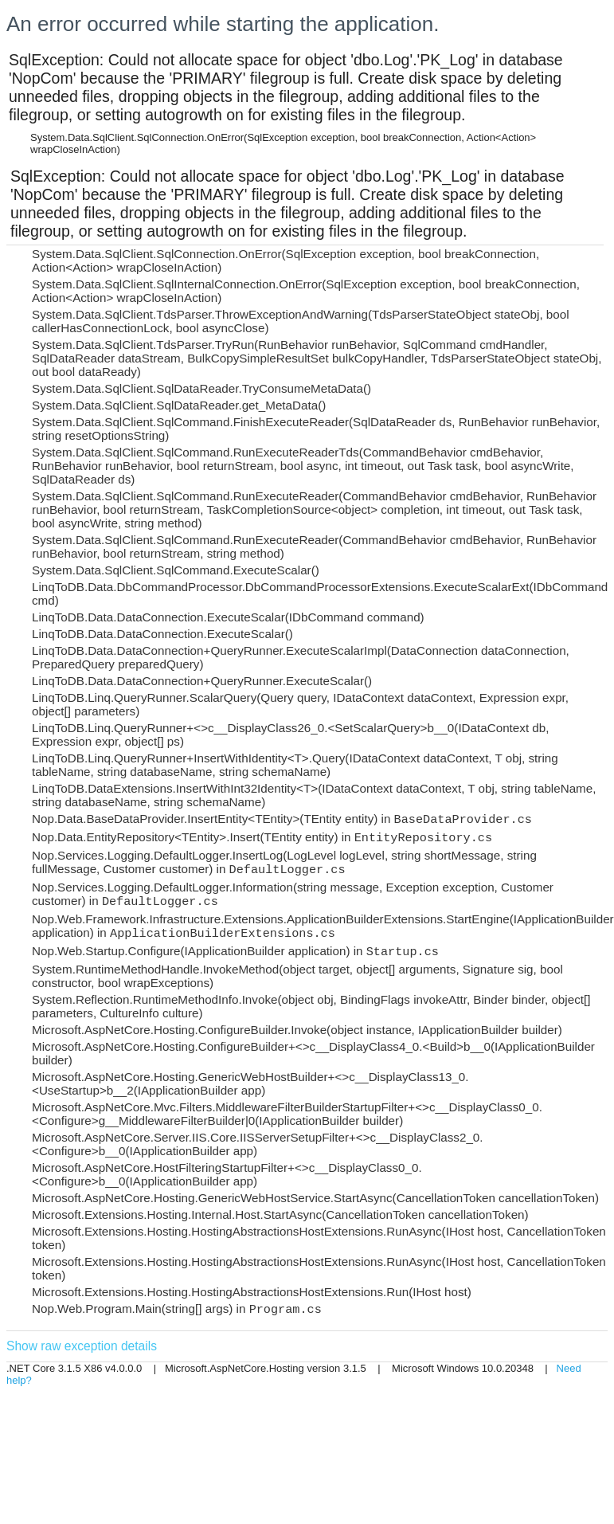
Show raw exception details (81, 1346)
